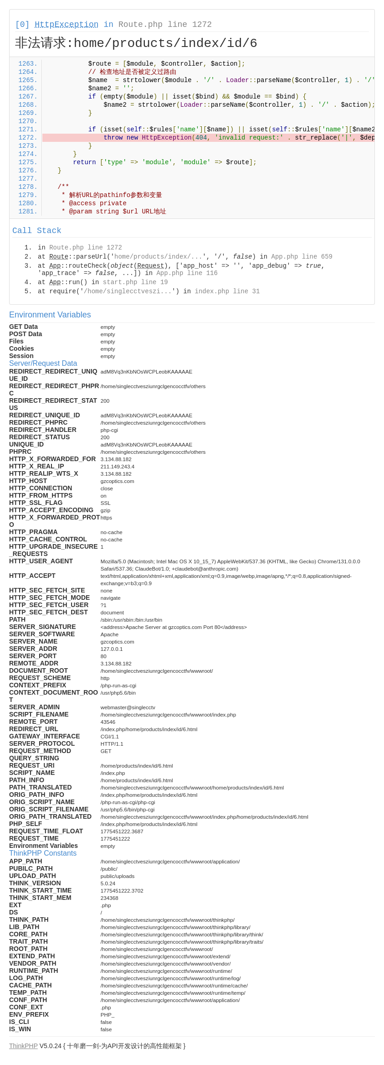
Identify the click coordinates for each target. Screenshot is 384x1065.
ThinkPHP (23, 1045)
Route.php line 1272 (165, 24)
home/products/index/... (158, 256)
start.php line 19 (135, 282)
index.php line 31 (227, 291)
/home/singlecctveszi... (128, 291)
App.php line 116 (186, 273)
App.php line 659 (302, 256)
